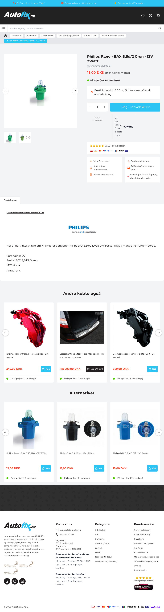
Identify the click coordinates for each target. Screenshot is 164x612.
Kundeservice (141, 552)
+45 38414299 (67, 534)
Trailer (98, 552)
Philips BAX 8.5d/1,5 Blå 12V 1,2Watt (130, 453)
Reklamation (141, 570)
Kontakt (138, 548)
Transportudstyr (103, 557)
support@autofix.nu (70, 530)
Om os (137, 566)
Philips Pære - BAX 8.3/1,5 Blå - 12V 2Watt (26, 453)
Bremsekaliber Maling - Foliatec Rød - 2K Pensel (27, 356)
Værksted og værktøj (106, 561)
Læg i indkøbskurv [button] (135, 107)
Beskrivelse (10, 200)
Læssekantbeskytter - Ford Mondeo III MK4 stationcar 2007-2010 (82, 356)
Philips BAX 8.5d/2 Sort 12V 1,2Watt (77, 453)
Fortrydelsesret (142, 530)
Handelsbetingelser (144, 543)
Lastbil (98, 548)
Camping (100, 539)
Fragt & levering (142, 534)
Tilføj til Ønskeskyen (97, 119)
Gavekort (139, 539)
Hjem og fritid (102, 543)
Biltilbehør (100, 530)
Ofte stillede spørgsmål (146, 561)
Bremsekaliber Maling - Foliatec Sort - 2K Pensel (133, 356)
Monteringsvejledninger (146, 557)
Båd (97, 534)
